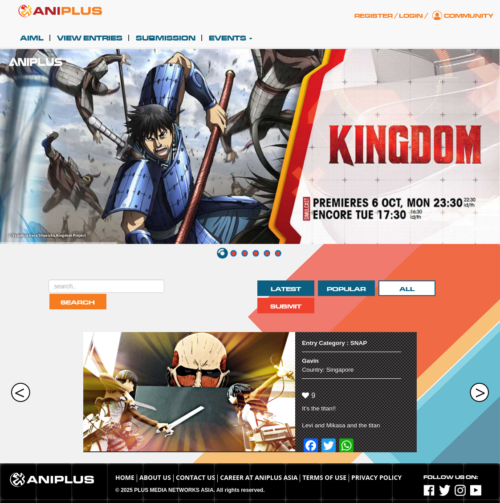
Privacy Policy (376, 477)
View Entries (89, 38)
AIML (32, 38)
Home (124, 477)
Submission (165, 38)
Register (373, 16)
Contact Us (195, 477)
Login (411, 16)
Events (230, 38)
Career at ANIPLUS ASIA (258, 477)
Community (468, 16)
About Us (155, 477)
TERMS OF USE (324, 477)
